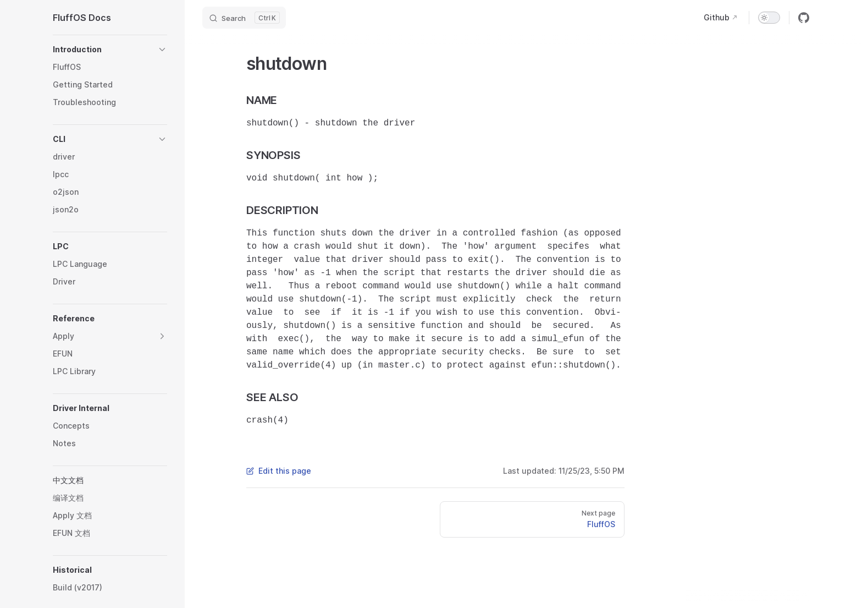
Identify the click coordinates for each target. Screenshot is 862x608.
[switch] (769, 18)
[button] (110, 49)
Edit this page (278, 470)
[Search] (244, 18)
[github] (804, 18)
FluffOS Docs (82, 17)
